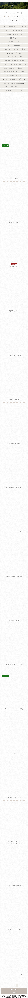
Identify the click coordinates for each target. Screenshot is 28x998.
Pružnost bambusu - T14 (14, 797)
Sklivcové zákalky (14, 57)
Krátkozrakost (14, 34)
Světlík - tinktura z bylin (14, 885)
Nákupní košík (14, 13)
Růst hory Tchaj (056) (14, 841)
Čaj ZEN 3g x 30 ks (14, 311)
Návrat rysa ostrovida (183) (14, 576)
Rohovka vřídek (14, 53)
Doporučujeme (5, 145)
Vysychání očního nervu (14, 72)
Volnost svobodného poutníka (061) (14, 974)
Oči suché (14, 42)
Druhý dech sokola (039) (14, 443)
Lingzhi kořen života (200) (14, 532)
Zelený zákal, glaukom (14, 83)
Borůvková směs (14, 222)
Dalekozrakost (14, 30)
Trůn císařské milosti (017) (14, 930)
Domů (5, 17)
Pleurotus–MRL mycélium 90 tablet (14, 753)
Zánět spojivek (14, 76)
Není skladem (14, 264)
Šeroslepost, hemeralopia (14, 64)
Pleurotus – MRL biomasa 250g (14, 709)
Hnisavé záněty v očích (14, 79)
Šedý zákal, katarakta (14, 61)
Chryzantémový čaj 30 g (14, 355)
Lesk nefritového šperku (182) (14, 488)
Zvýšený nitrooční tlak (14, 87)
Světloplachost (14, 91)
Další (17, 985)
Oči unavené (14, 45)
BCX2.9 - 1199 (14, 134)
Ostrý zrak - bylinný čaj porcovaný (14, 620)
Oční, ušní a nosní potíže (14, 49)
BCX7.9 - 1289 (14, 178)
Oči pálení (14, 38)
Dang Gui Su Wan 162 (14, 399)
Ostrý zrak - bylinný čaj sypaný (14, 664)
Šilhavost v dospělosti (14, 68)
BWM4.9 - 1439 (14, 266)
